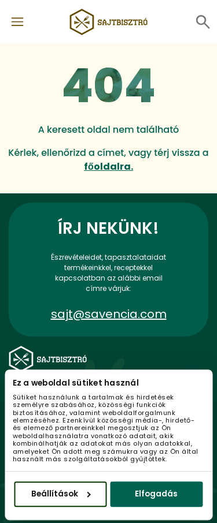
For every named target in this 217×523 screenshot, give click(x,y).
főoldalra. (108, 166)
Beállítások (61, 493)
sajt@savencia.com (109, 314)
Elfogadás (156, 493)
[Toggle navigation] (17, 22)
